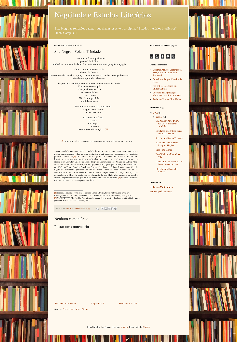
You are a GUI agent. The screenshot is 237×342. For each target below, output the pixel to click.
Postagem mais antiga (129, 303)
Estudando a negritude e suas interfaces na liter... (169, 132)
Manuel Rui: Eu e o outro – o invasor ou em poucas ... (169, 163)
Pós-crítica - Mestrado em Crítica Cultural (165, 87)
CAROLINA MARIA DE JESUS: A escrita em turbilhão (167, 124)
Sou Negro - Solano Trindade (169, 138)
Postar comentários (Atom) (75, 309)
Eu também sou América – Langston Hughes (168, 144)
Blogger (146, 327)
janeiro (159, 117)
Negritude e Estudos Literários (102, 14)
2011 (155, 113)
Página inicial (97, 303)
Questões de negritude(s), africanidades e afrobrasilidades (167, 94)
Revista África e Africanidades (167, 99)
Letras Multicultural (163, 187)
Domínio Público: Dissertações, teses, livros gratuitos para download (167, 73)
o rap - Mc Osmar (164, 150)
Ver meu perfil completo (161, 191)
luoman (124, 327)
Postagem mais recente (65, 303)
